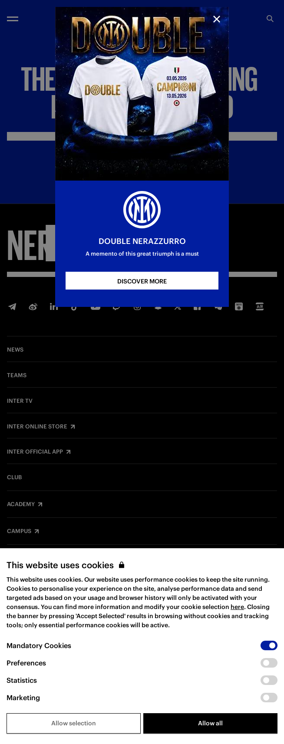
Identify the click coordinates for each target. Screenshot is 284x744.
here (237, 607)
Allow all (210, 723)
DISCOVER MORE (142, 281)
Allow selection (73, 723)
